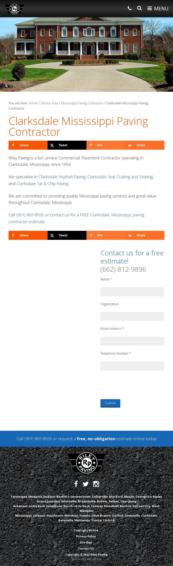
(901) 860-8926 (30, 215)
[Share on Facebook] (28, 145)
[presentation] (134, 384)
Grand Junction (48, 501)
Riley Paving (14, 9)
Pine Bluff (111, 506)
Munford (116, 497)
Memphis (35, 497)
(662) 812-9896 (123, 269)
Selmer (114, 501)
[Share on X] (67, 145)
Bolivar (102, 501)
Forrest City (141, 506)
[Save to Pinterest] (105, 145)
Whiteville (69, 501)
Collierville (100, 497)
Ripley (157, 497)
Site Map (86, 542)
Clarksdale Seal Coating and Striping (120, 176)
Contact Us (86, 548)
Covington (144, 497)
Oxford (117, 515)
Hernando (82, 520)
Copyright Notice (86, 530)
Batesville (65, 520)
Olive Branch (101, 515)
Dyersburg (129, 501)
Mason (129, 497)
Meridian (71, 515)
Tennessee (19, 497)
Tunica (96, 520)
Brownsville (87, 501)
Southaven (54, 515)
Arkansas (20, 506)
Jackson (49, 497)
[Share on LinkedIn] (144, 145)
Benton (125, 506)
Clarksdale (149, 515)
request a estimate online (101, 438)
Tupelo (84, 515)
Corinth (109, 520)
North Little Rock (77, 506)
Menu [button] (161, 8)
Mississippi (23, 515)
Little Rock (37, 506)
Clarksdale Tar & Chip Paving (42, 183)
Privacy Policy (86, 536)
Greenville (132, 515)
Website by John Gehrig (86, 559)
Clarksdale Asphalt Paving (62, 176)
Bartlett (63, 497)
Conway (97, 506)
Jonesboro (54, 506)
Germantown (81, 497)
